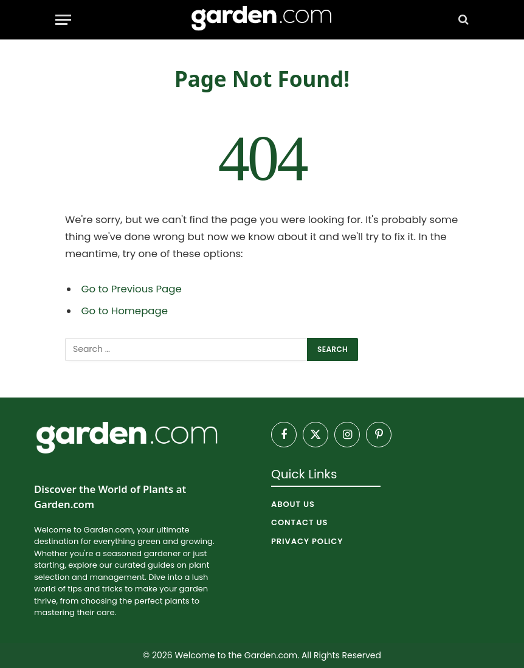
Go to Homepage (124, 311)
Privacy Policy (307, 541)
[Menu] (63, 19)
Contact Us (299, 522)
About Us (293, 504)
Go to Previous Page (131, 289)
